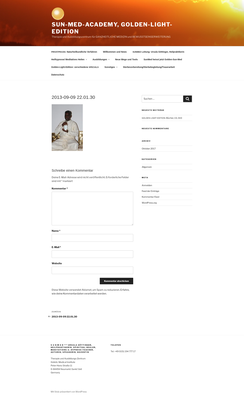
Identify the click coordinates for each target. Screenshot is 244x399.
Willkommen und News (115, 52)
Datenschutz (57, 74)
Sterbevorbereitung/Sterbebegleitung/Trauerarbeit (149, 67)
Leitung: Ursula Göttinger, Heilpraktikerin (158, 52)
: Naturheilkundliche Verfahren (74, 52)
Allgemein (147, 167)
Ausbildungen (101, 59)
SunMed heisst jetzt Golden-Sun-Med (163, 59)
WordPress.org (149, 202)
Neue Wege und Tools (126, 59)
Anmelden (147, 185)
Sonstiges (111, 67)
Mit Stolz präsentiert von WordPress (69, 391)
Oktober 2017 (149, 148)
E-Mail (56, 247)
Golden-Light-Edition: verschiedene (75, 67)
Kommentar (60, 188)
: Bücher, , (162, 118)
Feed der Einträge (150, 191)
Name (56, 230)
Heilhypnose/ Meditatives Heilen (69, 59)
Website (57, 263)
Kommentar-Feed (150, 196)
